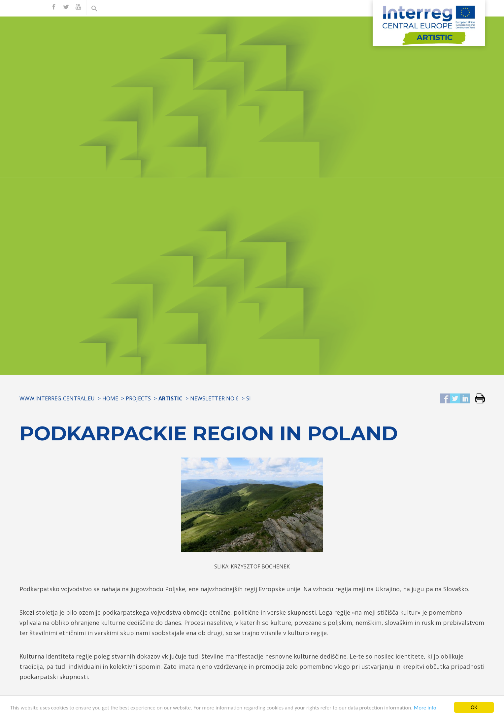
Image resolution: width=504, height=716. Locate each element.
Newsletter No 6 (214, 398)
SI (248, 398)
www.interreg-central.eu (57, 398)
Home (110, 398)
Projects (138, 398)
